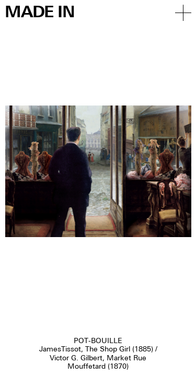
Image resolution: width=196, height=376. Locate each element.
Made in (39, 13)
